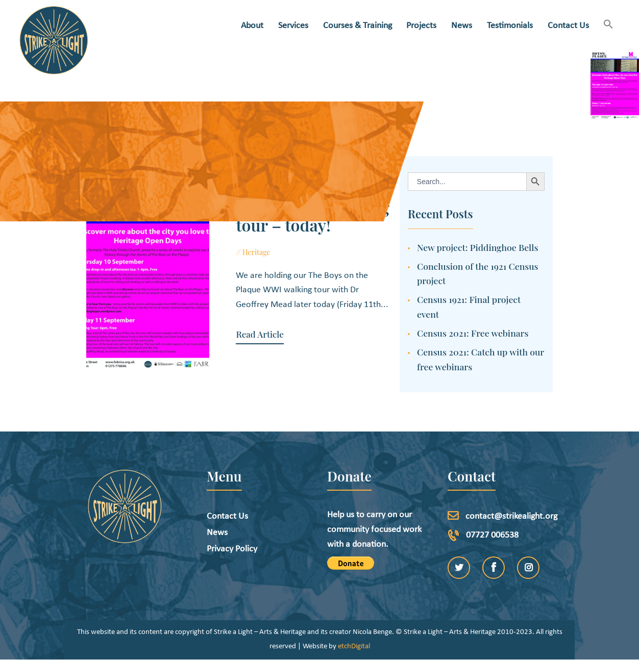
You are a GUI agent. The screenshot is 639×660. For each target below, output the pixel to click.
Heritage (256, 252)
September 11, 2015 (310, 252)
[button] (608, 25)
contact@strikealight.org (511, 516)
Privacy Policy (232, 549)
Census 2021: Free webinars (473, 333)
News (217, 533)
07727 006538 (492, 535)
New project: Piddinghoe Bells (477, 247)
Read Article (259, 334)
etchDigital (354, 646)
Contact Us (227, 516)
